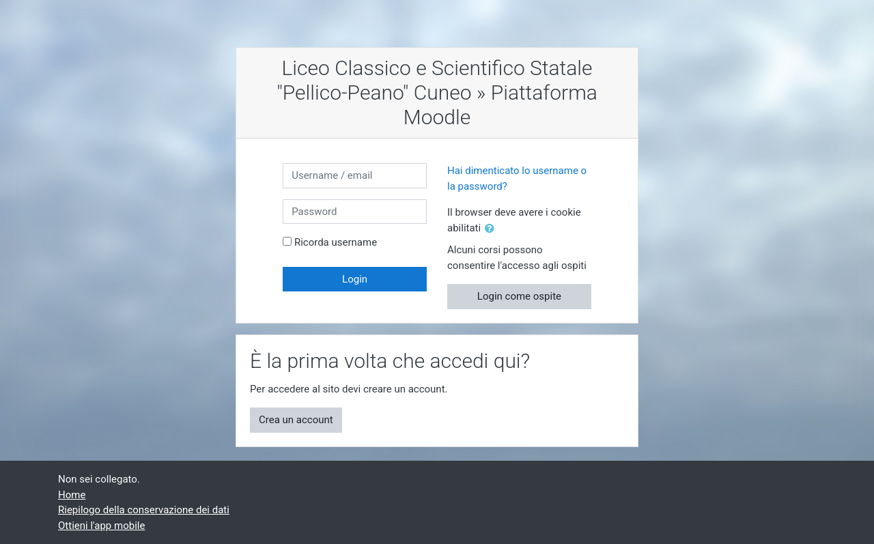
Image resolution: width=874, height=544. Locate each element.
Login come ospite (519, 296)
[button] (492, 229)
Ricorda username (335, 242)
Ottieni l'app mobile (101, 525)
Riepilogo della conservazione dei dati (143, 510)
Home (71, 495)
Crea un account (296, 420)
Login (354, 279)
